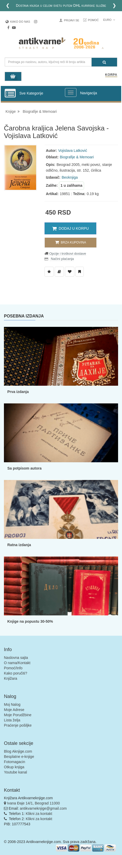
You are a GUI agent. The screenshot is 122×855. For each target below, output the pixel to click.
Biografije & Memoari (40, 111)
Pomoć (93, 20)
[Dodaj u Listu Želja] (49, 272)
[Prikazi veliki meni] (70, 92)
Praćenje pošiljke (18, 725)
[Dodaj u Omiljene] (69, 272)
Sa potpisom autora (24, 468)
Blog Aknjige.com (18, 751)
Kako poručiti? (15, 673)
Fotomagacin (14, 762)
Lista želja (12, 720)
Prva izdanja (18, 392)
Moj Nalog (12, 704)
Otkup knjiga (14, 767)
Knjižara (10, 678)
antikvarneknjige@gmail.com (43, 808)
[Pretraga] (104, 62)
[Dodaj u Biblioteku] (59, 272)
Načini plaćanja (62, 259)
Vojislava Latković (72, 150)
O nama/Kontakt (17, 663)
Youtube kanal (15, 772)
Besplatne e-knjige (19, 756)
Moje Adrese (14, 710)
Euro (109, 19)
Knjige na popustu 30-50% (30, 621)
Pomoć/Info (13, 668)
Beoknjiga (70, 177)
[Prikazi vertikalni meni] (10, 93)
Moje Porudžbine (17, 715)
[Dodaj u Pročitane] (79, 272)
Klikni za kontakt (39, 814)
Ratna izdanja (19, 545)
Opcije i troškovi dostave (67, 253)
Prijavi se (71, 20)
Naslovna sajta (16, 658)
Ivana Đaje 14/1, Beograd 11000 (33, 803)
